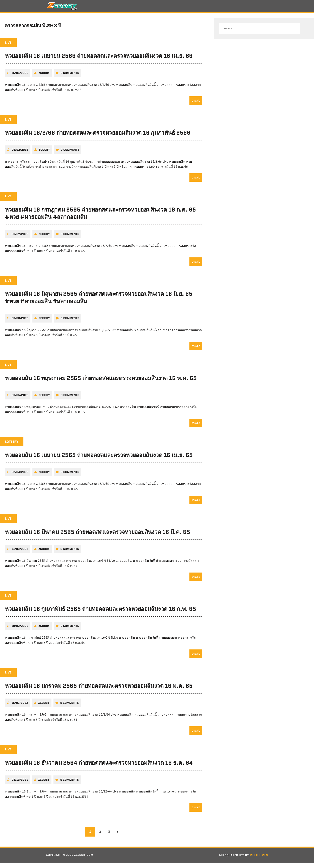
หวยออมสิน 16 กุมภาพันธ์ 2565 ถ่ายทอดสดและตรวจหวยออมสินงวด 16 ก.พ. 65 (100, 611)
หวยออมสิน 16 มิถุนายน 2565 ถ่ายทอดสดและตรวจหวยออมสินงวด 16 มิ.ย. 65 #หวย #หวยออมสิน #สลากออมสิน (98, 299)
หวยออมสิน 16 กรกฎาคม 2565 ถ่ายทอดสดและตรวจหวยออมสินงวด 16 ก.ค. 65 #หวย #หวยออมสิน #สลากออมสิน (100, 215)
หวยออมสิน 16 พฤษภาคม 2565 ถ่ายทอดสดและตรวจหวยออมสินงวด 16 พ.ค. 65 (101, 380)
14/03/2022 (19, 551)
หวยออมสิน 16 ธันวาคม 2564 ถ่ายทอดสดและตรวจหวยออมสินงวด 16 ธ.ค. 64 (99, 765)
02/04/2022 (19, 474)
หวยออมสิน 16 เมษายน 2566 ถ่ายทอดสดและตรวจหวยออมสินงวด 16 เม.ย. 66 (99, 58)
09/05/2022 (19, 397)
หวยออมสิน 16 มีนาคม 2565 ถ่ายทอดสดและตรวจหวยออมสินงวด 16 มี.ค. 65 (97, 534)
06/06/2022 (19, 321)
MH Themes (259, 857)
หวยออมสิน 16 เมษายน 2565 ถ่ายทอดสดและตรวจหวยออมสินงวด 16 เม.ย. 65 (99, 457)
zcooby (44, 75)
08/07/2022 (19, 236)
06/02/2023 (19, 152)
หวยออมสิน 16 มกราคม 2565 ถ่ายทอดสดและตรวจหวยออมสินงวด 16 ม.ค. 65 (99, 688)
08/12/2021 (19, 782)
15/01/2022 (19, 705)
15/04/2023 (19, 75)
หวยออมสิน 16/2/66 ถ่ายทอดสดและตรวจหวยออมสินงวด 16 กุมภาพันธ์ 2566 (97, 135)
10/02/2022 (19, 628)
